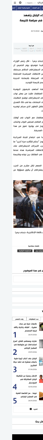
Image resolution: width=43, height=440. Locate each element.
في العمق (23, 8)
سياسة (31, 31)
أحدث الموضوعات (36, 8)
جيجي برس (27, 251)
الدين (37, 251)
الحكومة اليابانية (13, 251)
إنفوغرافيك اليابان (12, 8)
